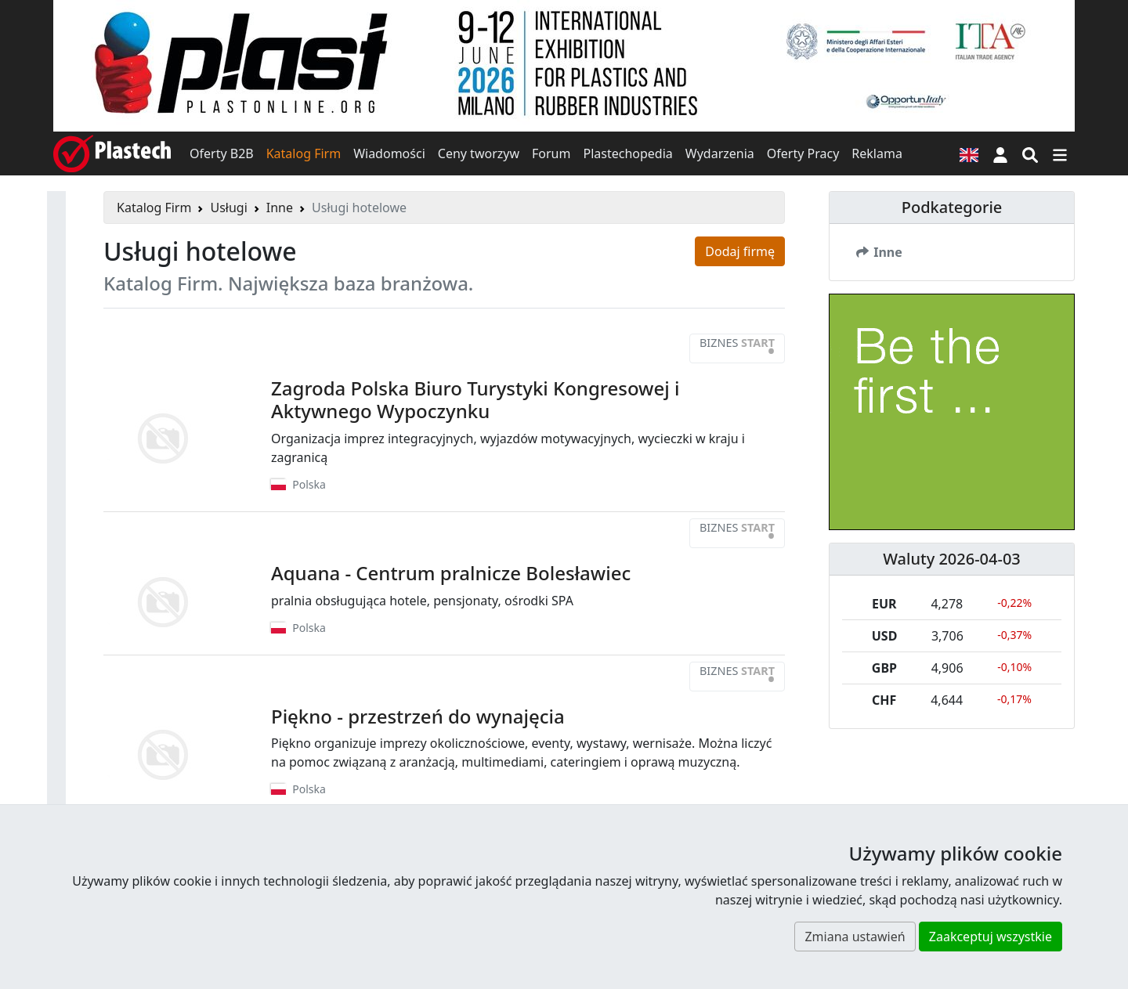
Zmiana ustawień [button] (854, 936)
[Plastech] (112, 153)
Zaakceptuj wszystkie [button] (990, 936)
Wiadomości (389, 153)
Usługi (228, 207)
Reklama (876, 153)
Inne (279, 207)
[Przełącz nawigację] (1060, 153)
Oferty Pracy (803, 153)
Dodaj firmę (740, 251)
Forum (551, 153)
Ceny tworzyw (478, 153)
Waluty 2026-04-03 (952, 558)
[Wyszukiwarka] (1030, 153)
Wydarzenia (719, 153)
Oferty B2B (222, 153)
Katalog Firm (303, 153)
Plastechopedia (627, 153)
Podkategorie (952, 207)
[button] (1000, 153)
